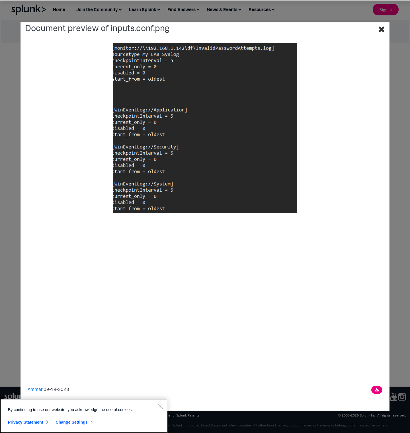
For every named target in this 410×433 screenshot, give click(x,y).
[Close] (160, 406)
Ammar (35, 389)
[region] (83, 416)
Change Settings (72, 422)
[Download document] (376, 390)
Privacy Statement (25, 422)
